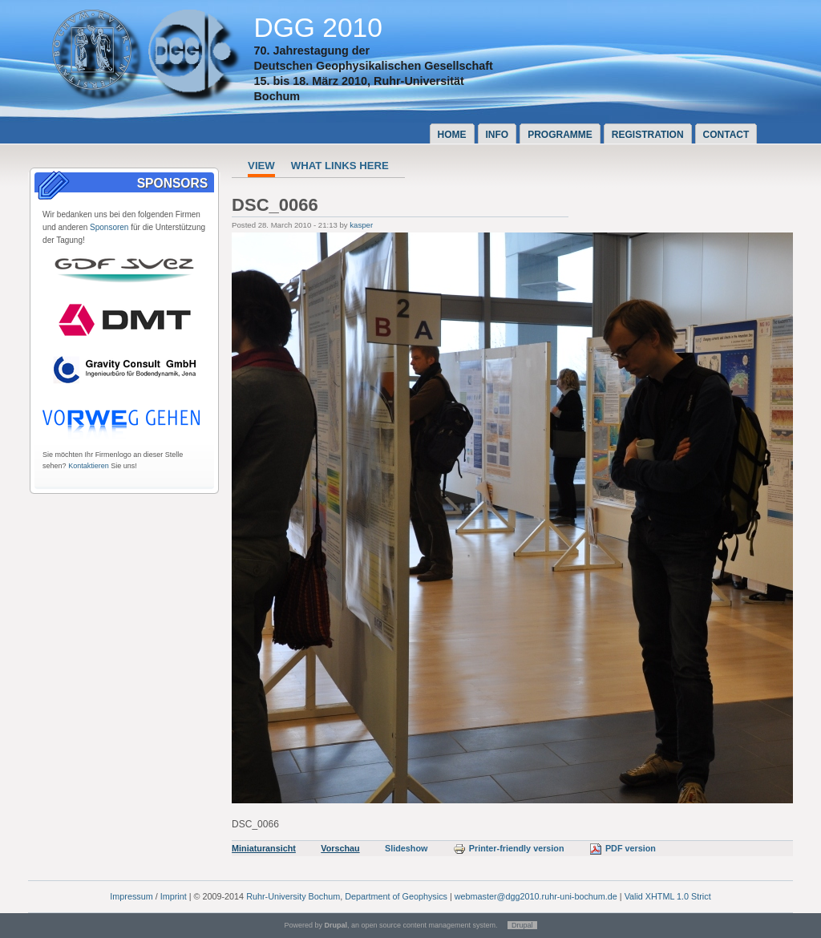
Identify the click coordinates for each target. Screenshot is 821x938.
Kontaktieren (88, 466)
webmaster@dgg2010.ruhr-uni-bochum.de (536, 896)
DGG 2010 (317, 27)
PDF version (622, 848)
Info (497, 134)
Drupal (522, 925)
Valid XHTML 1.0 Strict (668, 896)
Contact (726, 134)
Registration (648, 134)
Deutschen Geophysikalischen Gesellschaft (372, 65)
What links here (340, 166)
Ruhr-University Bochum (293, 896)
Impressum (131, 896)
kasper (361, 224)
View (261, 166)
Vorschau (340, 848)
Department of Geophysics (396, 896)
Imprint (173, 896)
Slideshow (406, 848)
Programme (560, 134)
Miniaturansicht (264, 848)
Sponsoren (109, 227)
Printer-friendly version (508, 848)
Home (452, 134)
